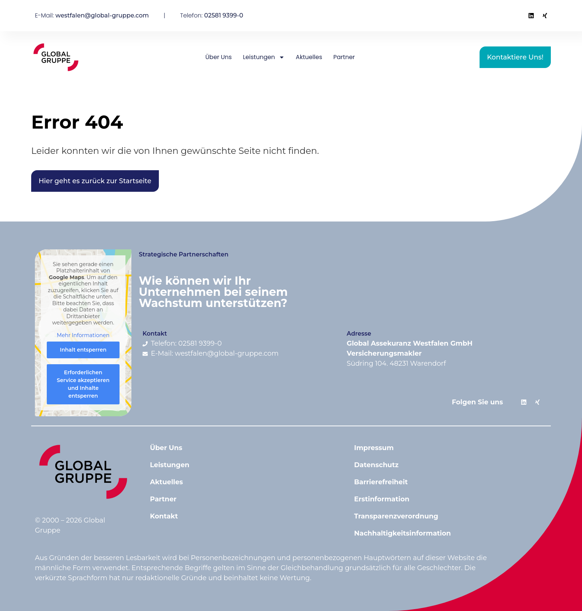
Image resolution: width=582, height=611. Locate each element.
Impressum (374, 448)
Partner (344, 57)
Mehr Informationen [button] (83, 335)
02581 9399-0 (223, 15)
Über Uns (218, 57)
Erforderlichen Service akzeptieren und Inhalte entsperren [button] (83, 384)
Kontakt (164, 516)
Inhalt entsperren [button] (83, 349)
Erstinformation (381, 499)
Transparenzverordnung (396, 516)
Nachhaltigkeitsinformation (402, 533)
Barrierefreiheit (381, 482)
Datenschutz (376, 465)
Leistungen (263, 57)
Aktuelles (309, 57)
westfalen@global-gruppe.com (102, 15)
